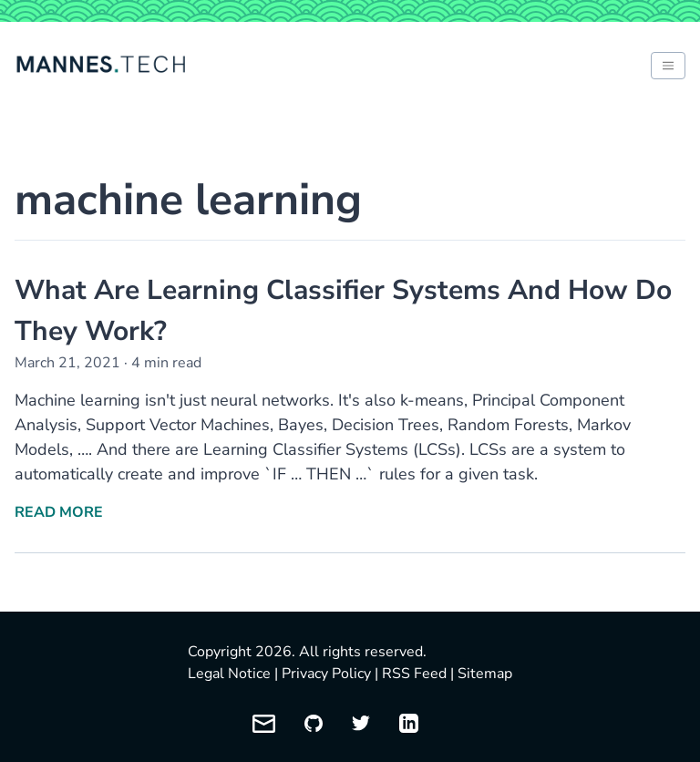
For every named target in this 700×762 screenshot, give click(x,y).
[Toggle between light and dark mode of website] (668, 65)
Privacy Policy (326, 674)
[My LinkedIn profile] (408, 723)
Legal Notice (229, 674)
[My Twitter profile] (361, 723)
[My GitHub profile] (313, 723)
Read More (59, 512)
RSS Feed (414, 674)
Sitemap (485, 674)
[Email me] (263, 724)
